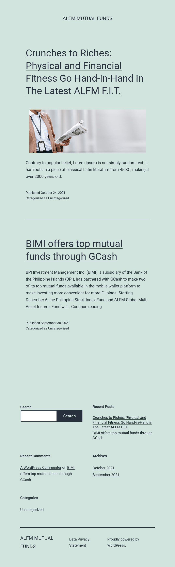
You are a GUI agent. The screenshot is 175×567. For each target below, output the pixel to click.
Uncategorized (58, 198)
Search (26, 407)
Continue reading (86, 306)
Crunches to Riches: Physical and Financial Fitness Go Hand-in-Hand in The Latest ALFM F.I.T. (122, 422)
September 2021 (106, 475)
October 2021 (103, 468)
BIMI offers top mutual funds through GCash (123, 435)
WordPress (116, 545)
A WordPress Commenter (40, 467)
